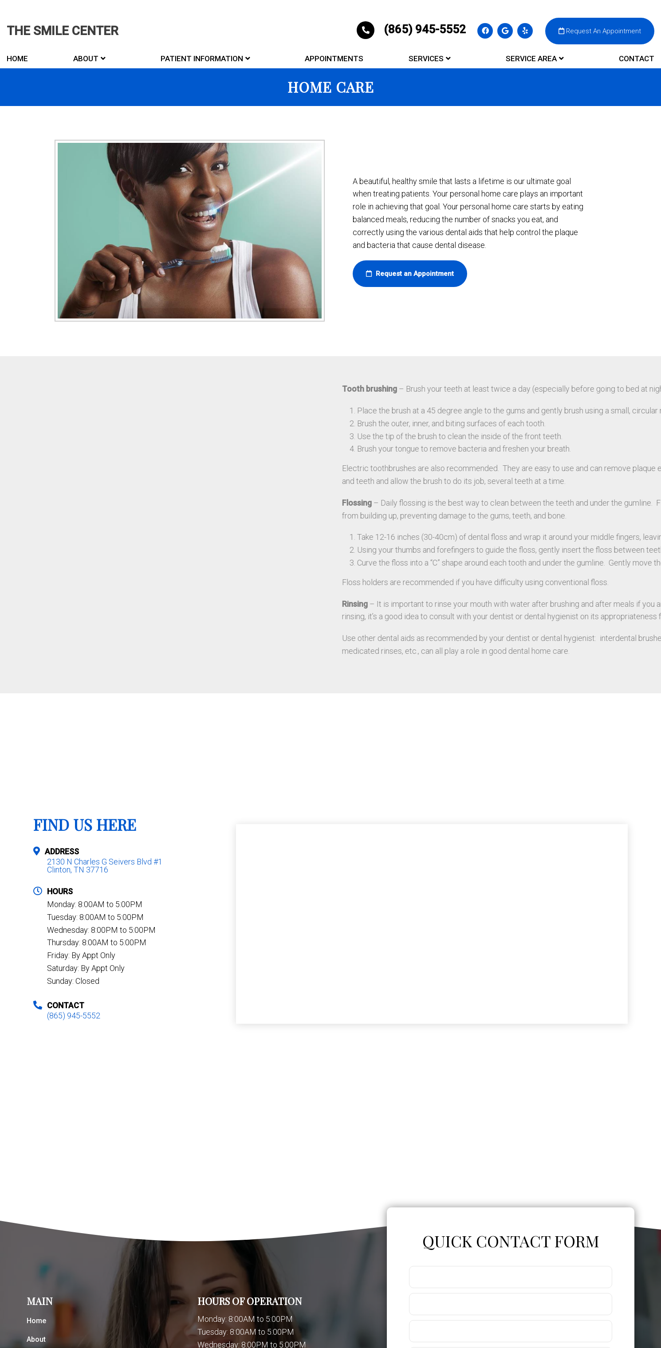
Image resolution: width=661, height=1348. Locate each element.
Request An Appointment (600, 31)
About (85, 58)
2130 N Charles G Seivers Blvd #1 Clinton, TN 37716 (104, 866)
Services (426, 58)
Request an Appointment (410, 274)
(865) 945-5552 (412, 29)
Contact (636, 58)
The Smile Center (62, 31)
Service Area (531, 58)
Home (17, 58)
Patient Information (202, 58)
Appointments (334, 58)
